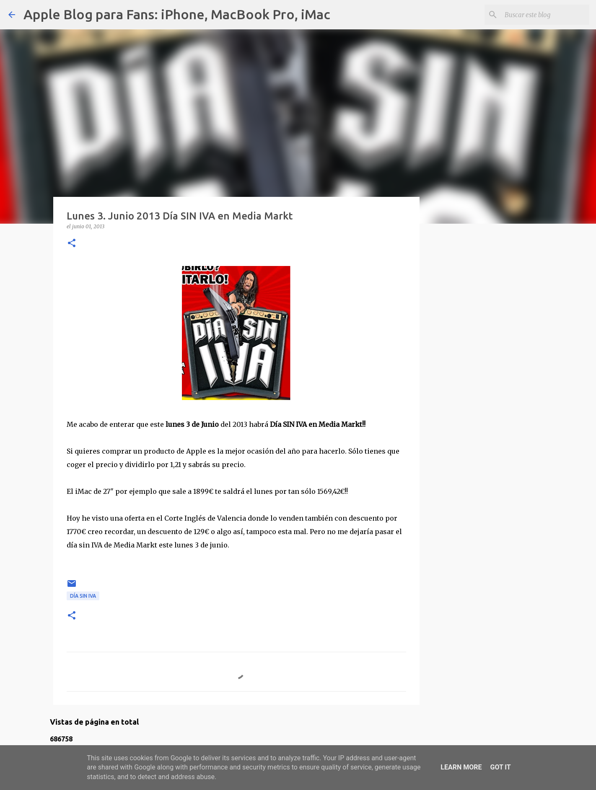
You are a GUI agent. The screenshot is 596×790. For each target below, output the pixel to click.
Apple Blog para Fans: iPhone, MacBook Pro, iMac (176, 14)
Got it (500, 767)
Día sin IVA (83, 596)
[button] (72, 243)
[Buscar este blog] (545, 15)
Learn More (461, 767)
